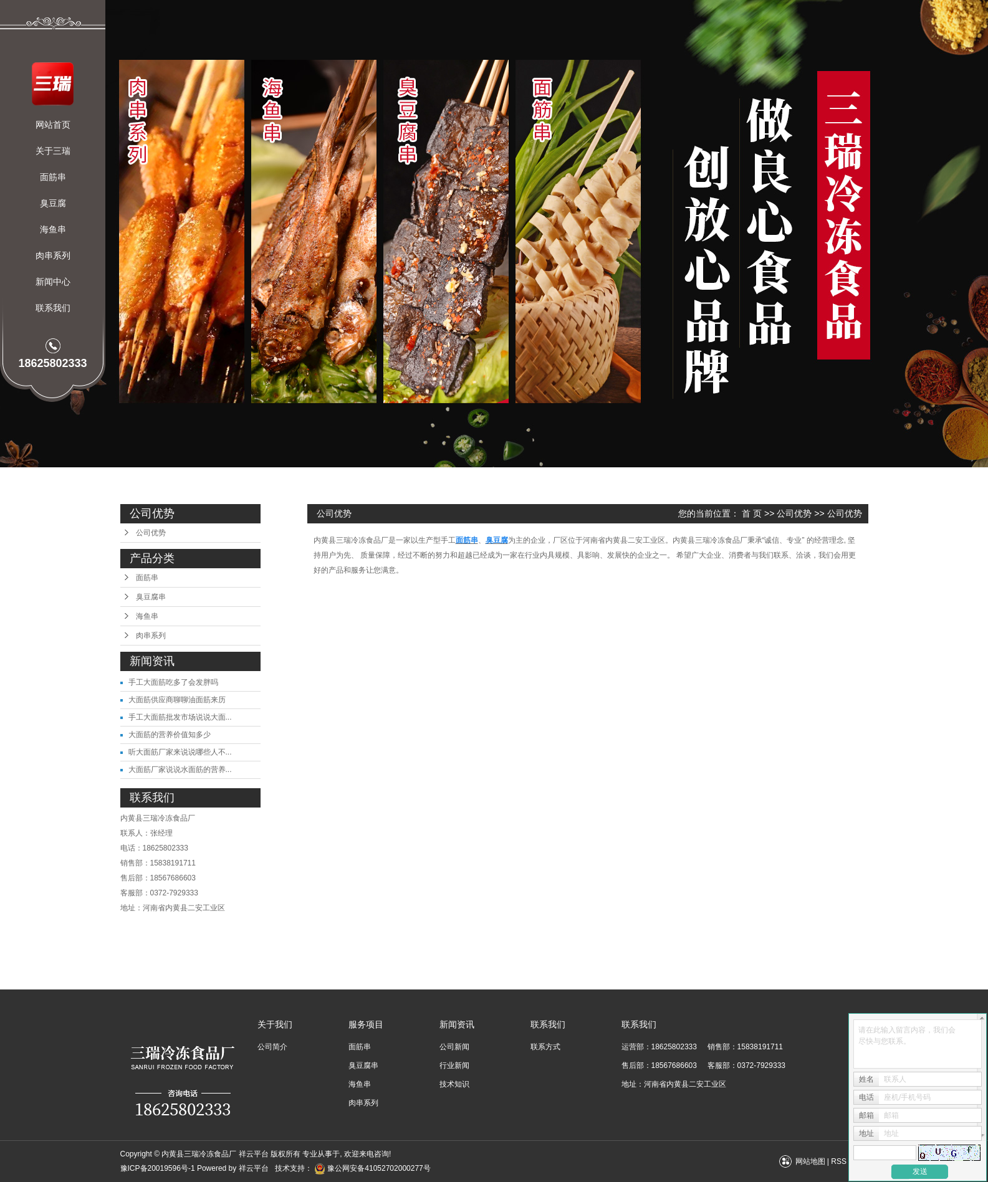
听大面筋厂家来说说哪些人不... (180, 752)
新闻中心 (53, 282)
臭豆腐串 (151, 597)
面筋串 (53, 177)
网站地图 (810, 1161)
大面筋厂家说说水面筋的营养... (180, 769)
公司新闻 (454, 1046)
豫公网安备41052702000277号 (372, 1168)
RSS (839, 1161)
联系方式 (545, 1046)
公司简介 (272, 1046)
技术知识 (454, 1084)
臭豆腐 (53, 203)
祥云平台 (254, 1168)
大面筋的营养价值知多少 (169, 734)
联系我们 (53, 308)
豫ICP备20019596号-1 (157, 1168)
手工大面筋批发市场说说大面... (180, 717)
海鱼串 (53, 229)
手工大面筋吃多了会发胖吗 (173, 682)
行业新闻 (454, 1065)
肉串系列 (53, 255)
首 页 (752, 513)
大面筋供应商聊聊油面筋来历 (177, 699)
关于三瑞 (53, 151)
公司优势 (151, 532)
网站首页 (53, 125)
